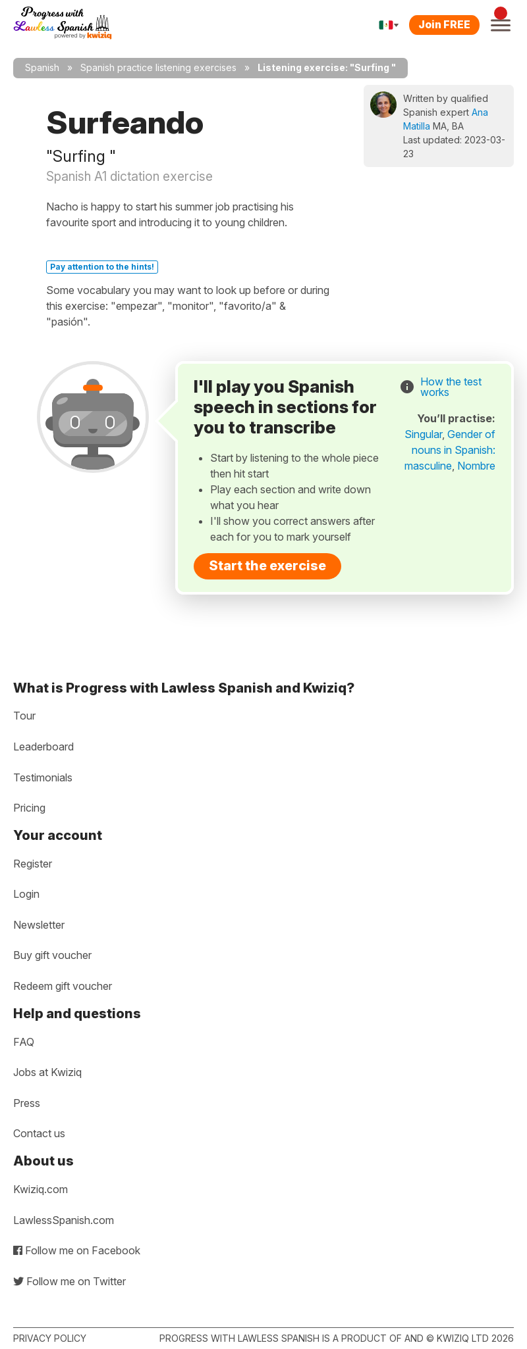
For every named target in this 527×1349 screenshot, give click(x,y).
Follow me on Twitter (69, 1281)
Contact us (39, 1133)
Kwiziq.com (40, 1189)
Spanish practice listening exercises (158, 67)
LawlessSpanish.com (63, 1220)
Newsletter (39, 924)
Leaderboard (43, 746)
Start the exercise (267, 566)
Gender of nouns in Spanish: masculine (449, 450)
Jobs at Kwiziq (47, 1072)
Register (32, 863)
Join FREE (444, 24)
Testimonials (42, 777)
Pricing (29, 807)
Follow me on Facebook (76, 1250)
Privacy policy (49, 1338)
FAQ (23, 1041)
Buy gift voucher (52, 955)
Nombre (476, 465)
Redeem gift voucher (62, 986)
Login (26, 893)
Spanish (42, 67)
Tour (24, 715)
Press (26, 1103)
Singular (423, 434)
